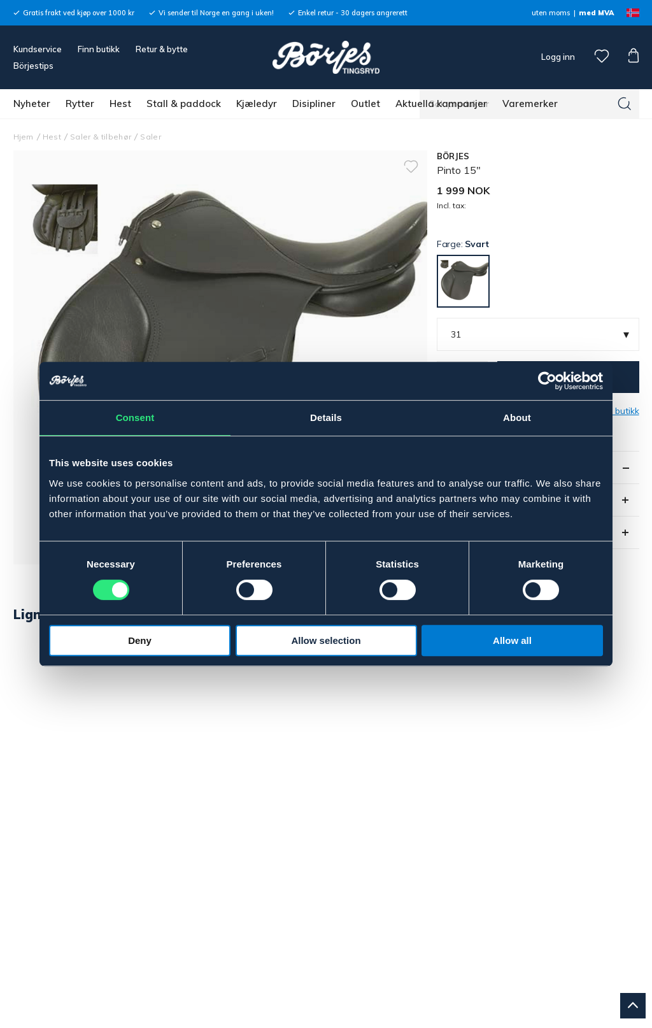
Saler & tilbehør (100, 136)
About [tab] (517, 417)
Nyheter (31, 103)
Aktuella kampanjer (441, 103)
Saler (150, 136)
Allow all (512, 640)
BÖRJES (453, 156)
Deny (140, 640)
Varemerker (530, 103)
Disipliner (314, 103)
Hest (120, 103)
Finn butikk (99, 49)
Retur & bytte (162, 49)
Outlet (365, 103)
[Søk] (624, 103)
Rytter (80, 103)
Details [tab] (326, 417)
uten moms (551, 12)
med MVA (596, 12)
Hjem (23, 136)
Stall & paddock (183, 103)
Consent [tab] (135, 417)
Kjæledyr (256, 103)
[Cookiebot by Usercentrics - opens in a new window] (547, 380)
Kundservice (37, 49)
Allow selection (325, 640)
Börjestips (33, 66)
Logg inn (557, 57)
